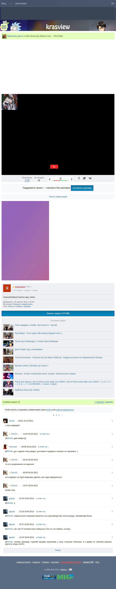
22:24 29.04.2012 (26, 498)
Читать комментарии (58, 197)
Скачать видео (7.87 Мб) (58, 313)
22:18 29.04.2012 (26, 511)
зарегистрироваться (65, 410)
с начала (99, 402)
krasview (18, 287)
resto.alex (13, 447)
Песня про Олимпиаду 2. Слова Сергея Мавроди (36, 341)
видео (20, 290)
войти (49, 410)
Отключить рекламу (82, 188)
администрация (24, 562)
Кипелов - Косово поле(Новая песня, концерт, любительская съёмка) (45, 374)
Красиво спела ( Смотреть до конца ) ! (32, 366)
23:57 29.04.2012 (30, 486)
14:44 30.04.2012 (30, 434)
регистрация (21, 3)
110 (27, 180)
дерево (109, 402)
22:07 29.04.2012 (26, 524)
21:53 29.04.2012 (26, 537)
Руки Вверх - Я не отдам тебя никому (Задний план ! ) (38, 333)
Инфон (64, 570)
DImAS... (14, 434)
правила (36, 562)
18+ (112, 3)
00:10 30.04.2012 (30, 460)
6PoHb (10, 438)
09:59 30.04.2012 (28, 447)
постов (27, 290)
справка (45, 562)
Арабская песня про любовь (27, 390)
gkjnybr (12, 498)
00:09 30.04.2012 (30, 473)
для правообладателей (71, 562)
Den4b (11, 421)
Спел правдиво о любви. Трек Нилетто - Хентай (36, 325)
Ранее (58, 550)
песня (10, 306)
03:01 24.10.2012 (25, 421)
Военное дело (15, 36)
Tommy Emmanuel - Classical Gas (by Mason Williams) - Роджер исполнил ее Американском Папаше (58, 357)
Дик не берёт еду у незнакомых (29, 349)
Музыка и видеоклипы (23, 304)
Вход (4, 3)
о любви (18, 306)
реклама (55, 562)
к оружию (27, 306)
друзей (35, 290)
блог (98, 562)
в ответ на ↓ (45, 434)
